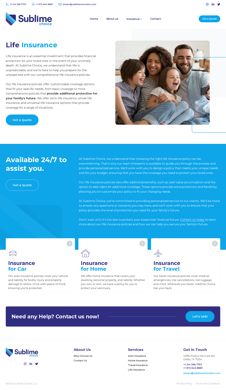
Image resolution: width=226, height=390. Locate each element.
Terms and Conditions (207, 383)
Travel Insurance (138, 365)
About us (112, 18)
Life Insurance (136, 369)
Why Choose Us (83, 356)
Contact (155, 18)
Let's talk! (200, 316)
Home (94, 18)
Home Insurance (138, 360)
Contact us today (192, 219)
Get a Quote (209, 18)
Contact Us (80, 360)
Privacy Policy (184, 383)
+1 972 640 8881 (193, 368)
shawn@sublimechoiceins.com (201, 373)
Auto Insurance (137, 356)
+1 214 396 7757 (192, 364)
